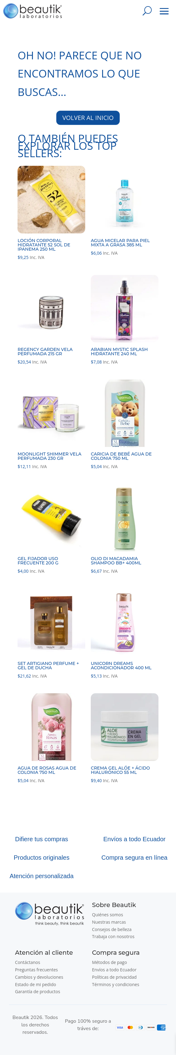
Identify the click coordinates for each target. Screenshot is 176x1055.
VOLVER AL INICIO (88, 117)
